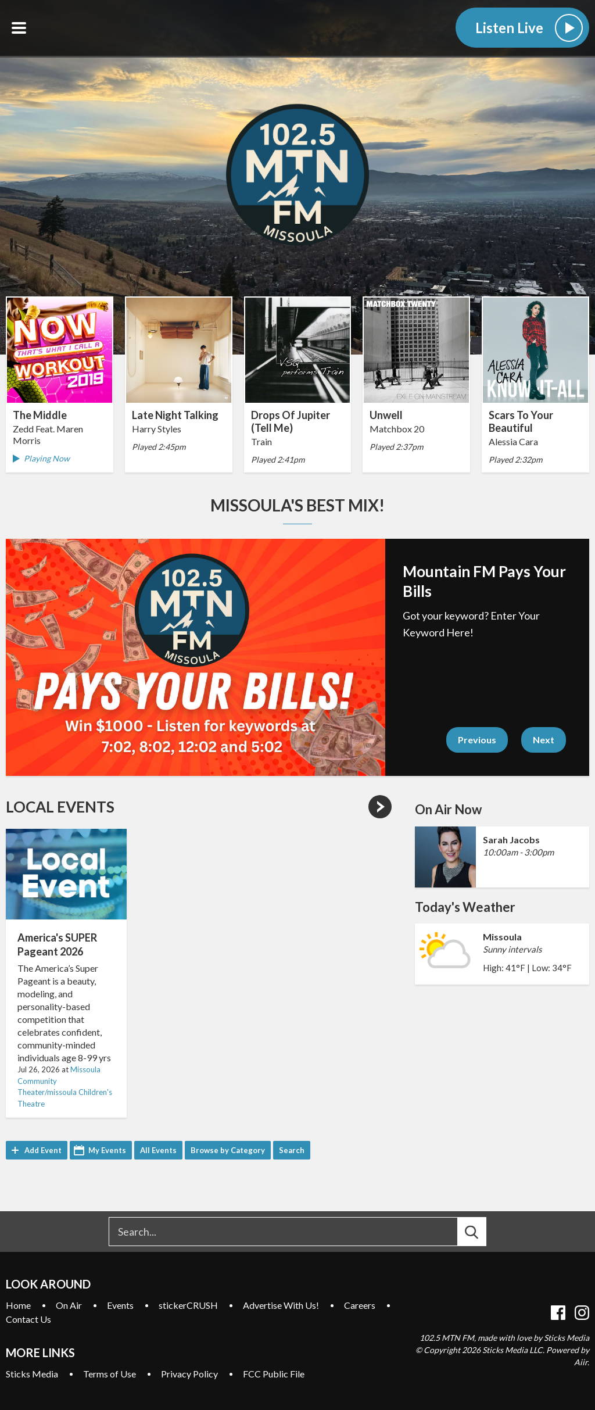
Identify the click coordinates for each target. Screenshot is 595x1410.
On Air (69, 1305)
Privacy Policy (189, 1373)
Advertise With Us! (281, 1305)
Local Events (60, 806)
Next (543, 739)
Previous (477, 739)
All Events (158, 1150)
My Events (107, 1150)
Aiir (580, 1362)
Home (18, 1305)
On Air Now (448, 809)
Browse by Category (228, 1150)
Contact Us (28, 1319)
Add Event (43, 1150)
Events (120, 1305)
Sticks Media (32, 1373)
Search (291, 1150)
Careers (359, 1305)
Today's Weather (465, 907)
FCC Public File (273, 1373)
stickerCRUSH (188, 1305)
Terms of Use (109, 1373)
